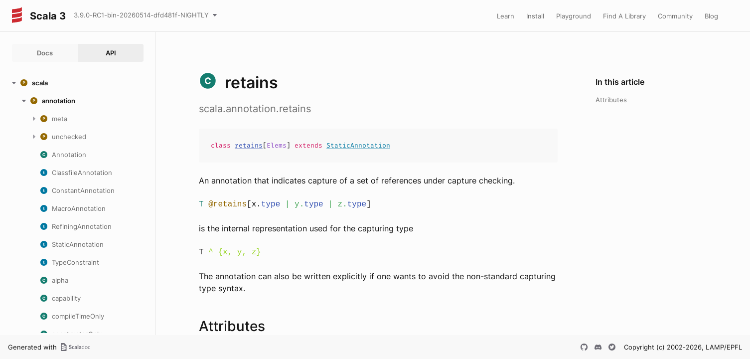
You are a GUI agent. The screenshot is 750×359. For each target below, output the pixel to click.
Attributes (611, 100)
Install (535, 16)
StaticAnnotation (358, 145)
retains (249, 145)
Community (675, 16)
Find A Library (624, 16)
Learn (505, 16)
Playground (573, 16)
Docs (45, 53)
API (111, 53)
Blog (711, 16)
